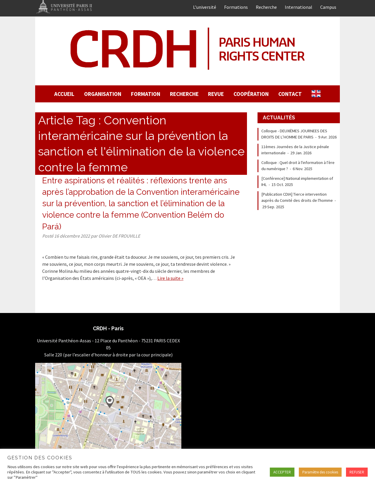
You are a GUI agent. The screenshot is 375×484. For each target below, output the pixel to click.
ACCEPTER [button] (282, 472)
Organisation (102, 93)
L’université (204, 7)
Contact (290, 93)
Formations (236, 7)
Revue (216, 93)
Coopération (251, 93)
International (298, 7)
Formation (145, 93)
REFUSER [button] (357, 472)
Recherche (266, 7)
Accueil (64, 93)
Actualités (279, 117)
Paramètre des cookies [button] (320, 472)
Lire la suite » (170, 278)
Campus (328, 7)
